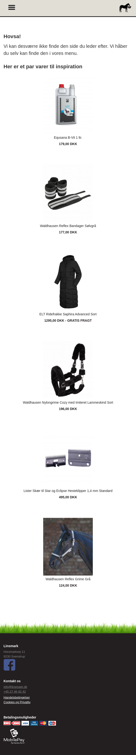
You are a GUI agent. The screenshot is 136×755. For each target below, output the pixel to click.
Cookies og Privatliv (17, 702)
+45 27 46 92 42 (15, 691)
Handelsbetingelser (17, 697)
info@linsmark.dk (15, 687)
